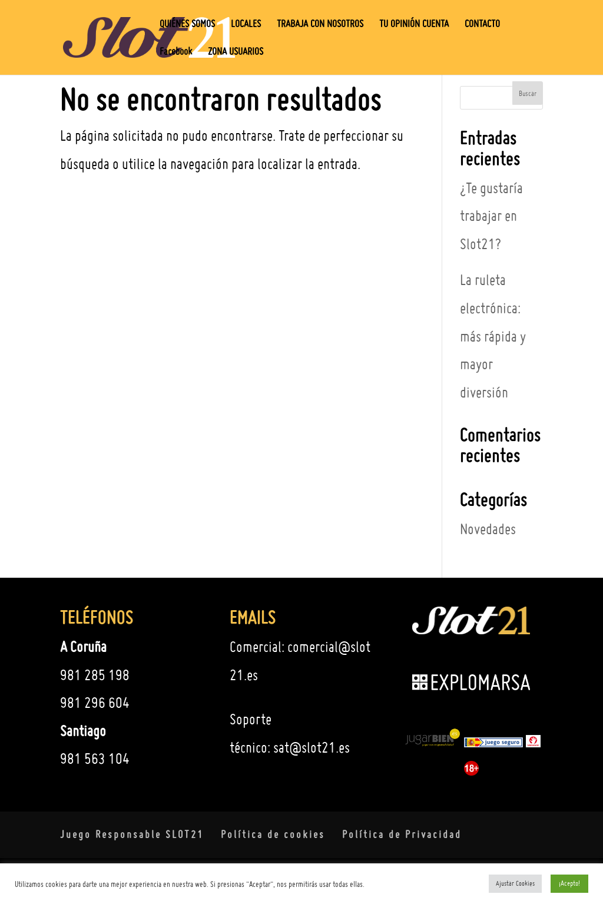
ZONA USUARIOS (235, 52)
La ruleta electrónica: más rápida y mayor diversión (493, 335)
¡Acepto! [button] (569, 883)
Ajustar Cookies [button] (515, 883)
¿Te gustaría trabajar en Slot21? (491, 216)
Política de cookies (273, 834)
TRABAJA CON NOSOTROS (320, 24)
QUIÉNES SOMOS (187, 24)
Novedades (488, 529)
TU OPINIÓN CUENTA (414, 24)
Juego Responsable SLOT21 (132, 834)
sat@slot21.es (311, 747)
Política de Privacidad (402, 834)
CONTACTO (482, 24)
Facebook (176, 52)
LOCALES (246, 24)
